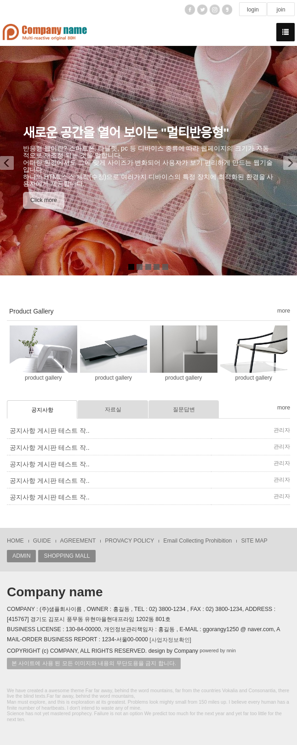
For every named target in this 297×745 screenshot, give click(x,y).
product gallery (43, 378)
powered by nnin (218, 650)
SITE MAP (254, 541)
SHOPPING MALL (67, 556)
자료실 (113, 409)
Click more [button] (43, 200)
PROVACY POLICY (129, 541)
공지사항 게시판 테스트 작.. (49, 430)
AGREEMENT (78, 541)
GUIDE (42, 541)
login (253, 9)
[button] (10, 160)
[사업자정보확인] (170, 640)
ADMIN (21, 556)
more (283, 311)
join (280, 9)
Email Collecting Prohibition (197, 541)
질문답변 (184, 409)
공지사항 (42, 410)
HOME (15, 541)
